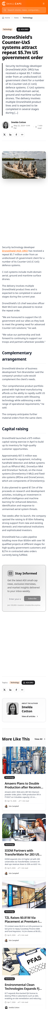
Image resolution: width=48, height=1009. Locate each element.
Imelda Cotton (18, 122)
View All (40, 739)
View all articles (30, 716)
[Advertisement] (24, 209)
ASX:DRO (23, 29)
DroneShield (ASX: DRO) (15, 250)
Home (6, 17)
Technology (7, 29)
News (16, 17)
